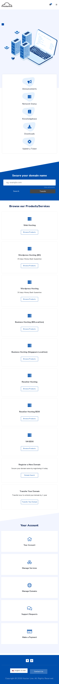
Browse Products (29, 232)
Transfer (43, 191)
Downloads (29, 129)
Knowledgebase (29, 114)
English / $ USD (19, 671)
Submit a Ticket (30, 144)
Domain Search (29, 475)
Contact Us (38, 671)
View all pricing (49, 187)
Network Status (29, 99)
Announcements (29, 84)
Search (16, 191)
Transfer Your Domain (29, 502)
